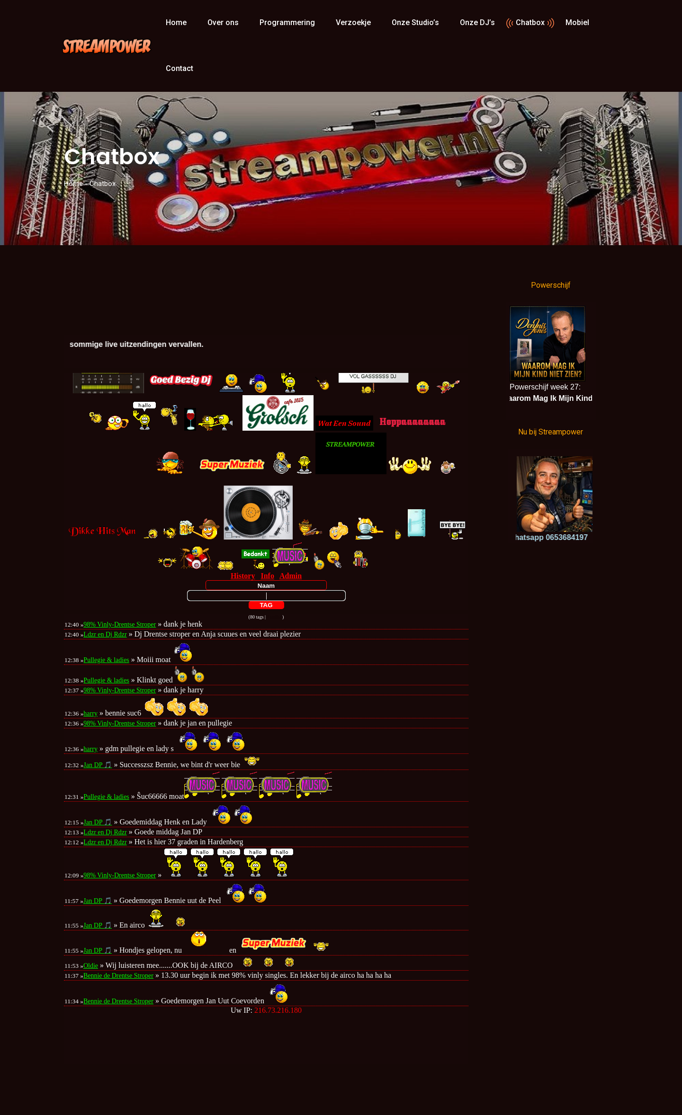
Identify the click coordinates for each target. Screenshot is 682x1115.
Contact (179, 68)
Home (176, 22)
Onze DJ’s (477, 22)
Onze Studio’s (415, 22)
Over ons (223, 22)
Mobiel (577, 22)
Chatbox (530, 22)
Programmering (287, 22)
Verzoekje (353, 22)
